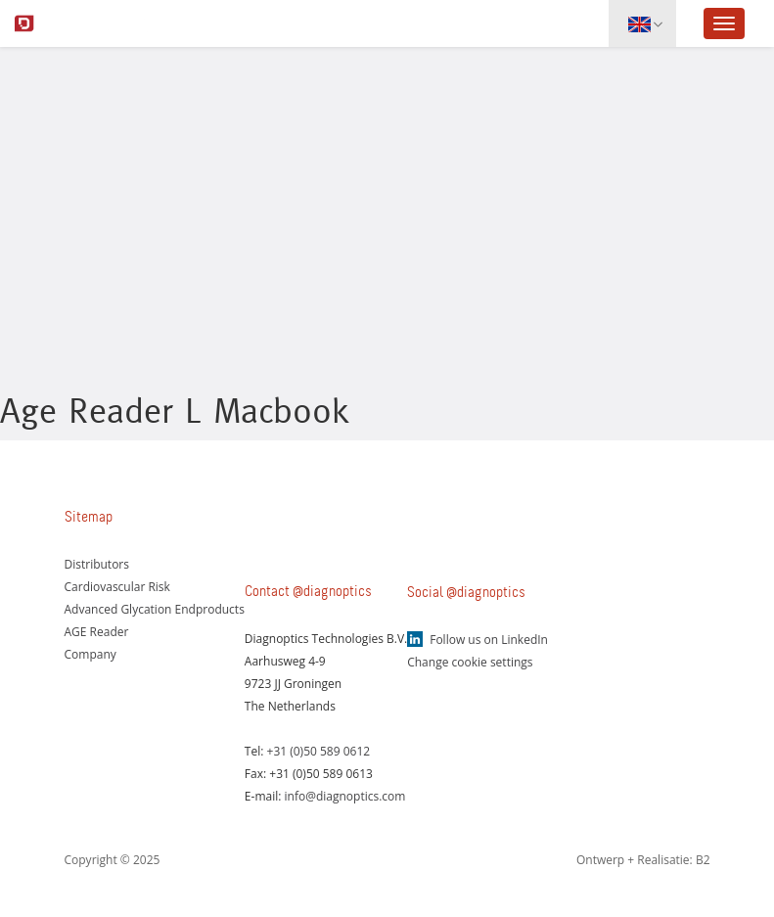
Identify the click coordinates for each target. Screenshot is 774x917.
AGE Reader (97, 631)
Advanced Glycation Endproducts (155, 609)
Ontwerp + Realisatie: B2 (643, 859)
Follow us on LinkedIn (489, 639)
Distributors (97, 564)
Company (90, 654)
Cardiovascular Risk (117, 586)
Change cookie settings (469, 662)
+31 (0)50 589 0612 (319, 751)
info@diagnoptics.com (345, 796)
